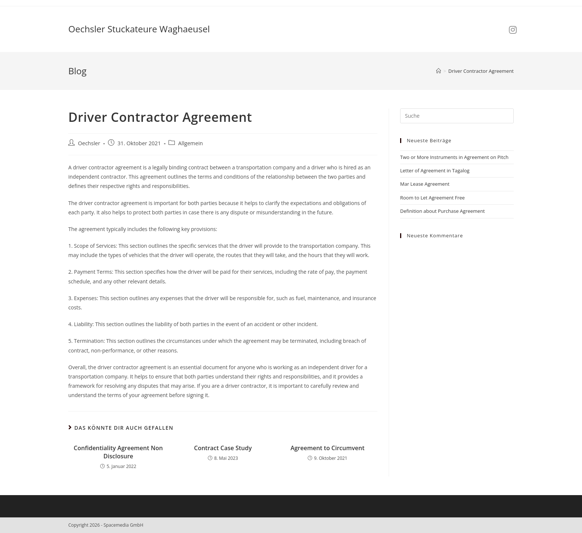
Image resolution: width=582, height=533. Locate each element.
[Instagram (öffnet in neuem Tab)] (513, 29)
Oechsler (89, 143)
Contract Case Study (223, 448)
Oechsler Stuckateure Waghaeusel (139, 29)
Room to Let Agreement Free (432, 197)
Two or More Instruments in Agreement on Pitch (454, 157)
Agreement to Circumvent (327, 448)
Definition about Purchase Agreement (442, 211)
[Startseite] (438, 71)
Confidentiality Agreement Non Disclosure (118, 452)
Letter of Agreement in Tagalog (435, 170)
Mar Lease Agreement (424, 184)
